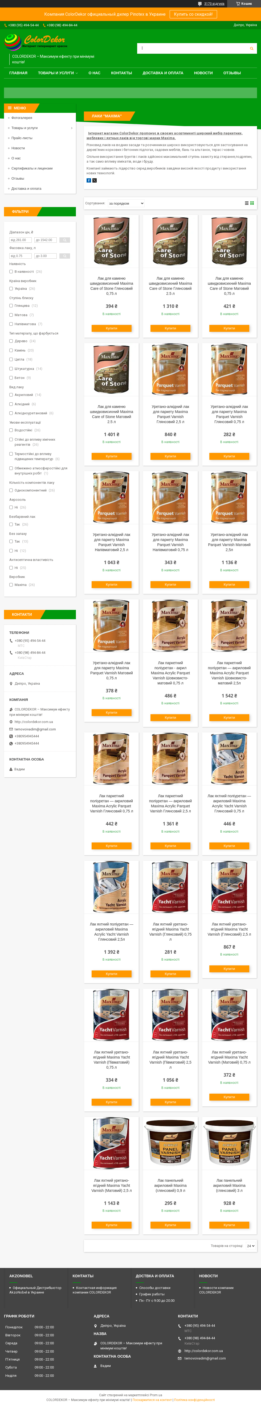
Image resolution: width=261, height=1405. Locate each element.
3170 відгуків (214, 4)
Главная (18, 73)
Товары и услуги (56, 73)
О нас (94, 73)
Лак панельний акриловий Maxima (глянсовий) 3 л (229, 1185)
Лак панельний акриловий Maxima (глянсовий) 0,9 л (170, 1185)
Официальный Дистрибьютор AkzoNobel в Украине (35, 1290)
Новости (203, 73)
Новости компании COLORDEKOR (216, 1290)
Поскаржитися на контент (152, 1400)
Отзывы (232, 73)
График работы (152, 1294)
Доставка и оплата (163, 73)
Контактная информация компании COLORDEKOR (95, 1290)
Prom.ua (156, 1395)
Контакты (121, 73)
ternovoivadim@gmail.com (35, 729)
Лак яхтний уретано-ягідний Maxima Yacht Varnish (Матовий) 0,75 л (229, 1057)
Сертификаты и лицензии (31, 168)
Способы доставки (154, 1288)
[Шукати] (251, 48)
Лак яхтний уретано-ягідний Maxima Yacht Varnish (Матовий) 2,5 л (111, 1185)
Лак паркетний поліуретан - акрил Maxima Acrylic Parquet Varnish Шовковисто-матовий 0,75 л (170, 673)
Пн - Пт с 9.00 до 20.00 (156, 1301)
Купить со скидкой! (193, 14)
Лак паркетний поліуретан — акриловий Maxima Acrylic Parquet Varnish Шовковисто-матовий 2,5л (229, 673)
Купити (111, 328)
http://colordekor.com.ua (34, 722)
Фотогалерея (21, 118)
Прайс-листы (21, 138)
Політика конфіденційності (194, 1400)
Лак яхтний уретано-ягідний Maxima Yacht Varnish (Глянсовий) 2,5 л (229, 929)
